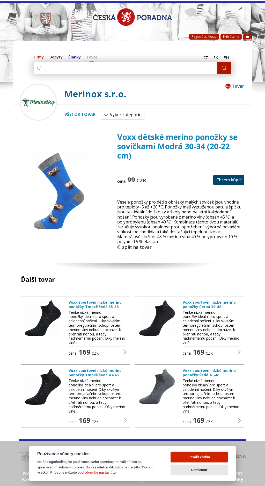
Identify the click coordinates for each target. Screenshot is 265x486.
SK (216, 57)
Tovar (91, 57)
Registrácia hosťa (204, 36)
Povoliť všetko (199, 457)
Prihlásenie (231, 36)
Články (74, 57)
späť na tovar (134, 247)
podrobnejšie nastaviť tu (97, 472)
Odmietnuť (199, 470)
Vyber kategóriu (123, 114)
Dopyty (56, 57)
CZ (205, 57)
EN (226, 57)
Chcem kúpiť (228, 180)
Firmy (39, 57)
